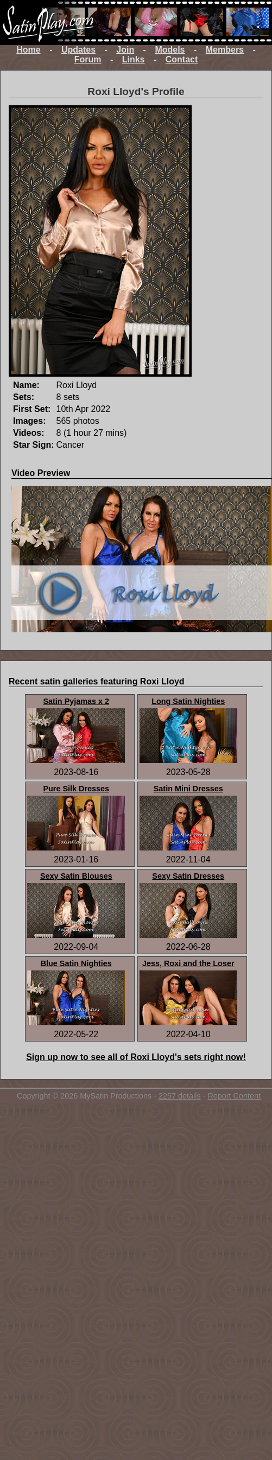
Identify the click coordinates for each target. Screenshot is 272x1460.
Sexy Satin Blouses (76, 876)
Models (170, 49)
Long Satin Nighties (188, 701)
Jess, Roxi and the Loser (188, 963)
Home (28, 49)
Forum (88, 59)
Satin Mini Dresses (188, 788)
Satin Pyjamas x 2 (76, 701)
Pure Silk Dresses (76, 788)
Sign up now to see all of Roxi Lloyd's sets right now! (136, 1057)
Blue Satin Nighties (76, 963)
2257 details (180, 1095)
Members (225, 49)
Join (125, 49)
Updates (78, 49)
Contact (182, 59)
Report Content (234, 1095)
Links (133, 59)
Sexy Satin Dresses (188, 876)
